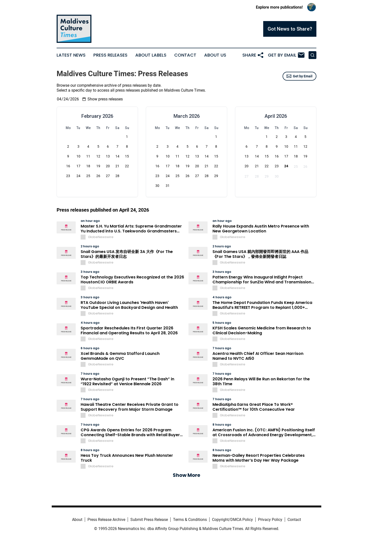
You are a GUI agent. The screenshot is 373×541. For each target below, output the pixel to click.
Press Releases (110, 55)
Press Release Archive (106, 519)
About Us (215, 55)
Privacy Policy (270, 519)
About (77, 519)
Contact (185, 55)
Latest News (71, 55)
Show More (186, 475)
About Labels (150, 55)
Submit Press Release (149, 519)
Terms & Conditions (190, 519)
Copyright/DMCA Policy (232, 519)
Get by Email (299, 76)
